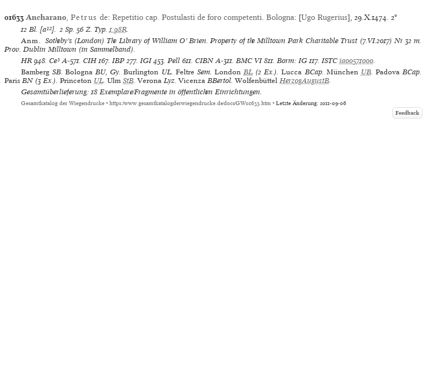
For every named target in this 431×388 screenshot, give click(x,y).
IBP (118, 60)
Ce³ (54, 60)
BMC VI (249, 60)
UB (366, 72)
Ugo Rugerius (324, 17)
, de (67, 17)
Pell (174, 60)
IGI (145, 60)
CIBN (204, 60)
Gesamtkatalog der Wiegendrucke (63, 103)
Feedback (407, 113)
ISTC (329, 60)
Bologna (280, 17)
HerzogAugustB (304, 80)
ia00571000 (356, 60)
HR (26, 60)
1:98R (118, 29)
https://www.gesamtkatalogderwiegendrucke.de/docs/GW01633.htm (190, 103)
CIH (89, 60)
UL (98, 80)
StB (128, 80)
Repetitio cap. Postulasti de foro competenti (187, 17)
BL (248, 72)
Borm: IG (292, 60)
